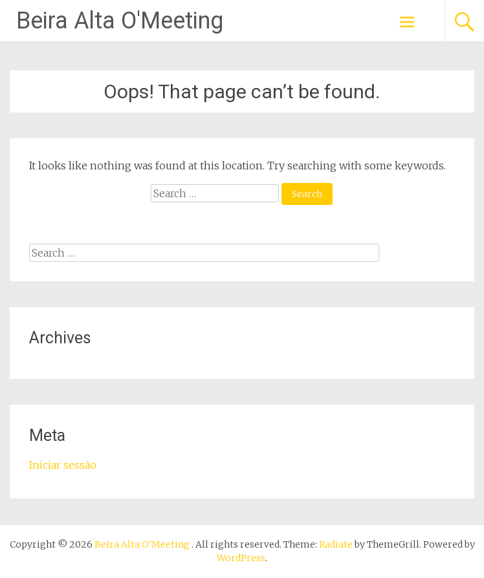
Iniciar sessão (62, 464)
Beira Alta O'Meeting (119, 20)
